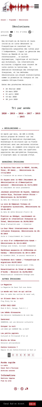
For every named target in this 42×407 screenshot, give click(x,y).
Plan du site (6, 381)
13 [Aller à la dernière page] (29, 355)
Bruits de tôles (8, 340)
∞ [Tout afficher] (32, 355)
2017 (29, 113)
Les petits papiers (10, 333)
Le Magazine (6, 284)
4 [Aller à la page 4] (20, 355)
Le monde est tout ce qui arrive (16, 291)
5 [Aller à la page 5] (24, 355)
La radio (4, 365)
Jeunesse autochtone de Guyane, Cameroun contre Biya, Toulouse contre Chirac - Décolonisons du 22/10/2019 (20, 194)
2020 (4, 113)
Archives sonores (8, 370)
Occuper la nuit (8, 326)
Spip (21, 385)
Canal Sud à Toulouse (9, 368)
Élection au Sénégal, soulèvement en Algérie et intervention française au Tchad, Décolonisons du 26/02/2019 (18, 218)
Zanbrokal (5, 319)
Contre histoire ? (9, 347)
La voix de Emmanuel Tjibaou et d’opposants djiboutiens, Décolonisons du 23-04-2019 (20, 206)
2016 (37, 113)
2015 (22, 116)
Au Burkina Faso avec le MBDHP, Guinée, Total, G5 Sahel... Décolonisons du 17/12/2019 (19, 170)
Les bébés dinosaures (11, 312)
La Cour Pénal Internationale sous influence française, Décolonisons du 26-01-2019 (20, 231)
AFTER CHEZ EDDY (8, 305)
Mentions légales (8, 378)
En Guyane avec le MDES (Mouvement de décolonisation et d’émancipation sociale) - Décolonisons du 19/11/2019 (19, 182)
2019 (12, 113)
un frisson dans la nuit (12, 298)
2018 (21, 113)
